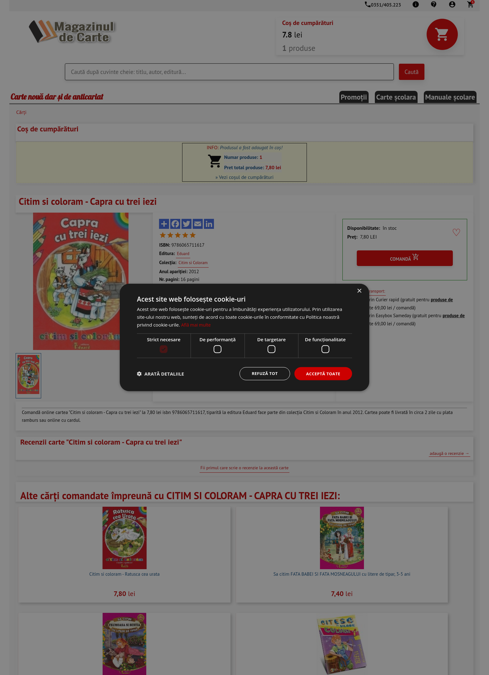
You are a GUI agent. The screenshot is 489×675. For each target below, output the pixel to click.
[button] (160, 374)
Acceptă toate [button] (322, 374)
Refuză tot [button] (262, 374)
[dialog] (244, 337)
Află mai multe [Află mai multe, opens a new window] (197, 324)
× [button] (359, 290)
